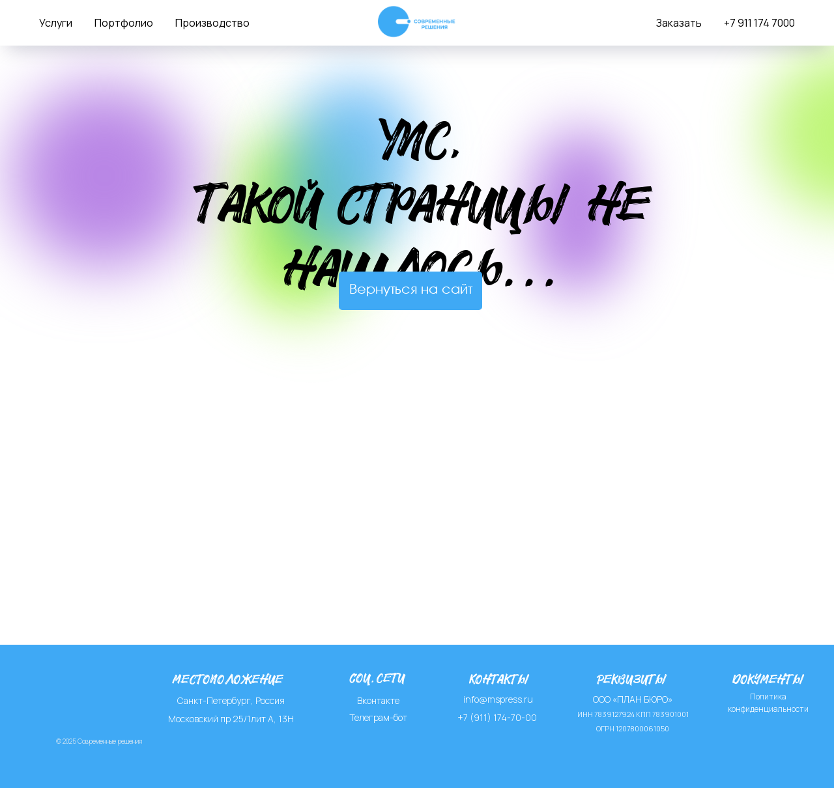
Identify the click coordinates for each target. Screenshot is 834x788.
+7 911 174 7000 (759, 23)
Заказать (679, 23)
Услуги (55, 23)
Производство (212, 23)
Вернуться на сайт (410, 290)
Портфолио (123, 23)
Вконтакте (378, 700)
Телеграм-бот (378, 717)
